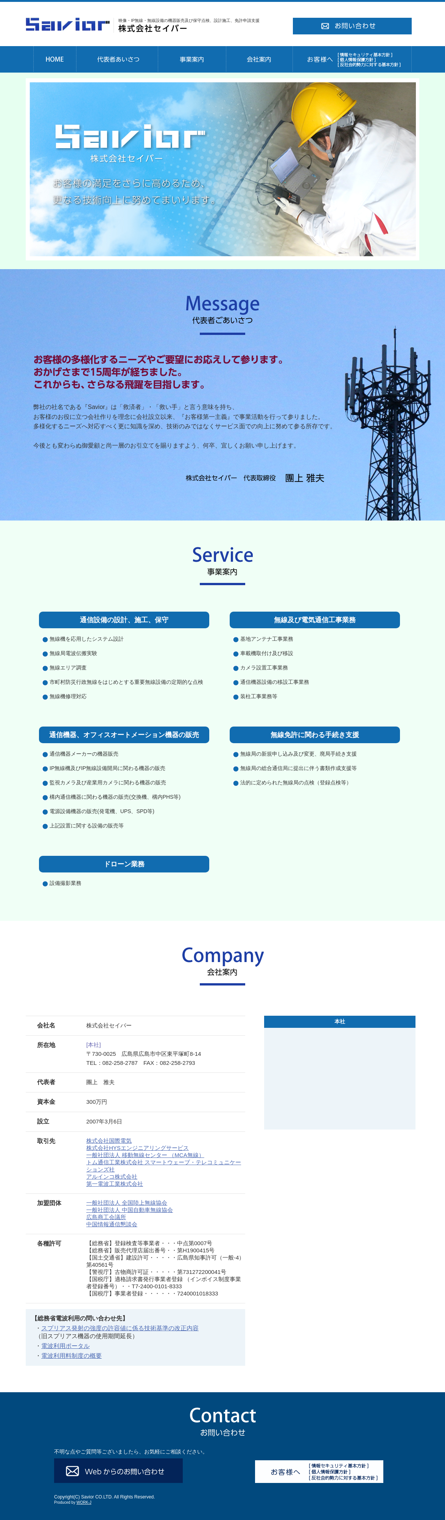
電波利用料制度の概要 (71, 1356)
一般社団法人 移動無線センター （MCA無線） (145, 1155)
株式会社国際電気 (109, 1140)
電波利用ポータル (65, 1346)
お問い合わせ (352, 26)
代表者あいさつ (117, 59)
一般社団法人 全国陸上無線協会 (126, 1202)
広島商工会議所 (106, 1217)
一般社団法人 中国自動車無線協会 (129, 1210)
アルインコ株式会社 (111, 1176)
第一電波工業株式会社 (114, 1184)
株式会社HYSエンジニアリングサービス (137, 1148)
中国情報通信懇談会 (111, 1224)
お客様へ (352, 59)
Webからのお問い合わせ (118, 1470)
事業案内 (192, 59)
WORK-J (83, 1502)
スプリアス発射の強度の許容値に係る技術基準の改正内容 (120, 1328)
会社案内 (259, 59)
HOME (54, 59)
